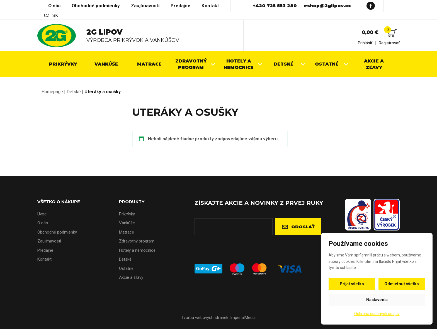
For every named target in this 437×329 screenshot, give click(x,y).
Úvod (40, 5)
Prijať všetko (353, 283)
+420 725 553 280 (275, 5)
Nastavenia (377, 299)
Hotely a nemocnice (137, 250)
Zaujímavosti (145, 5)
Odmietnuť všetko (401, 283)
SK (55, 15)
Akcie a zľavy (131, 277)
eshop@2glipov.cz (327, 5)
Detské (74, 91)
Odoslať (303, 226)
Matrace (126, 232)
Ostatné (126, 268)
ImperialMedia (243, 317)
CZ (47, 15)
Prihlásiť (365, 42)
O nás (54, 5)
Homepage (52, 91)
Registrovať (389, 42)
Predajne (180, 5)
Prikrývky (127, 214)
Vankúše (127, 222)
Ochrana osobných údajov (377, 313)
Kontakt (210, 5)
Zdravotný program (136, 241)
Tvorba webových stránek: (205, 317)
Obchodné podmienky (96, 5)
